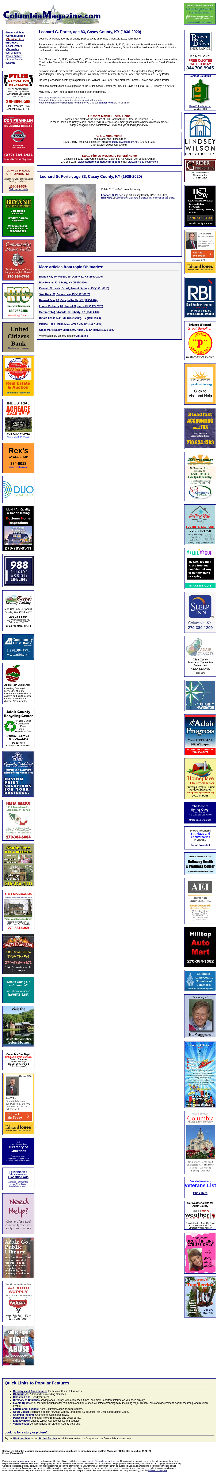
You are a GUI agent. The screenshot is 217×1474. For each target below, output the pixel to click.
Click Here (200, 1193)
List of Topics (13, 52)
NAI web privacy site (157, 1470)
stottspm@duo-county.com (143, 161)
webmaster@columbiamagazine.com (101, 1461)
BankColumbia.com (200, 106)
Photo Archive (14, 56)
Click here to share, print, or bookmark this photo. (152, 198)
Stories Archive (14, 59)
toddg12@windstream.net (123, 141)
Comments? (121, 198)
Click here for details (18, 189)
